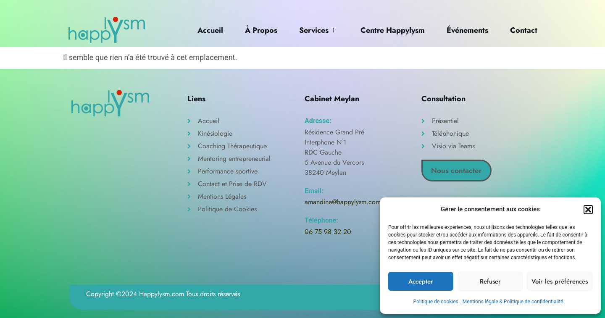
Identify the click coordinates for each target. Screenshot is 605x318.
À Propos (258, 29)
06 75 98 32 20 (328, 232)
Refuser (490, 281)
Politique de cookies (435, 302)
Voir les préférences (559, 281)
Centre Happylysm (391, 29)
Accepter (420, 281)
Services (315, 29)
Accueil (207, 29)
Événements (467, 29)
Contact (524, 29)
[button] (588, 209)
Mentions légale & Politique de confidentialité (513, 302)
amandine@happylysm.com (343, 202)
